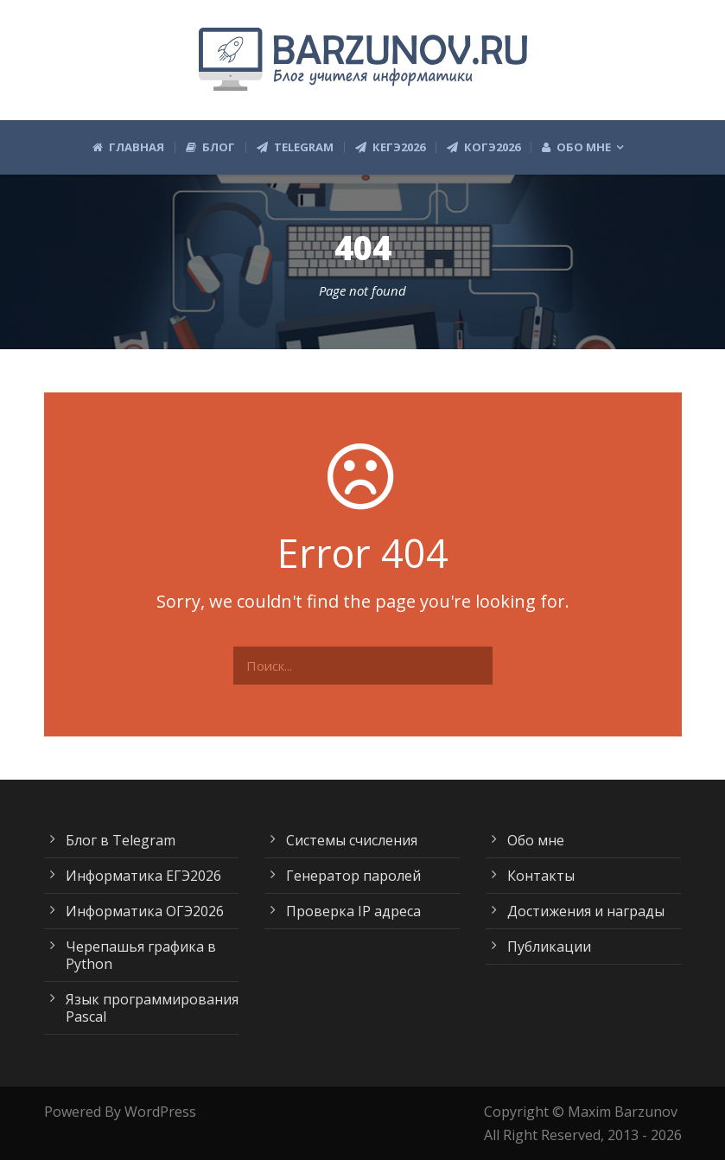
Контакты (541, 875)
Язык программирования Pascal (152, 1008)
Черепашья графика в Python (141, 955)
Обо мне (576, 147)
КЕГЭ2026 (390, 147)
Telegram (295, 147)
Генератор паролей (353, 875)
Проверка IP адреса (353, 911)
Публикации (549, 946)
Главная (128, 147)
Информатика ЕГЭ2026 (143, 875)
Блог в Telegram (120, 840)
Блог (210, 147)
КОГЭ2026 (483, 147)
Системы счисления (351, 840)
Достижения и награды (586, 911)
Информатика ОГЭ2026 (145, 911)
